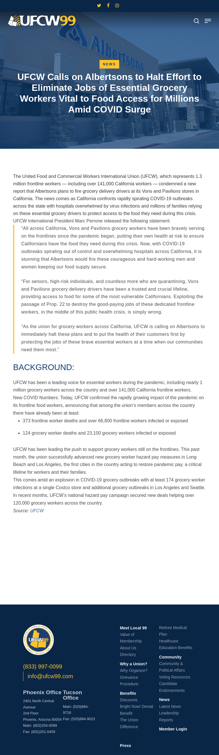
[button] (208, 21)
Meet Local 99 (133, 628)
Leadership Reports (169, 716)
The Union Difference (129, 723)
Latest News (170, 706)
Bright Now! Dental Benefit (136, 710)
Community (170, 657)
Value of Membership (131, 638)
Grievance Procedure (129, 680)
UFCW (37, 510)
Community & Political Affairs (172, 667)
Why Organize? (133, 670)
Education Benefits (175, 647)
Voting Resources (174, 677)
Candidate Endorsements (172, 687)
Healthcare (169, 641)
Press (125, 745)
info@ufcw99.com (50, 676)
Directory (128, 654)
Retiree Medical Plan (173, 631)
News (109, 64)
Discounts (128, 700)
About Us (128, 648)
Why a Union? (133, 664)
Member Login (173, 729)
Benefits (128, 693)
